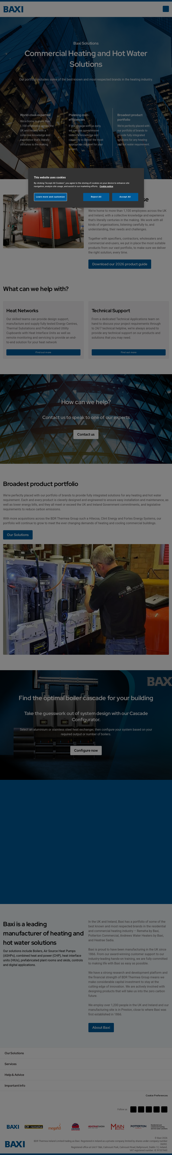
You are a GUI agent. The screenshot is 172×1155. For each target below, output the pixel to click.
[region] (86, 188)
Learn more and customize (50, 196)
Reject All (96, 196)
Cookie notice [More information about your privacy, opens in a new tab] (106, 186)
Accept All (125, 196)
